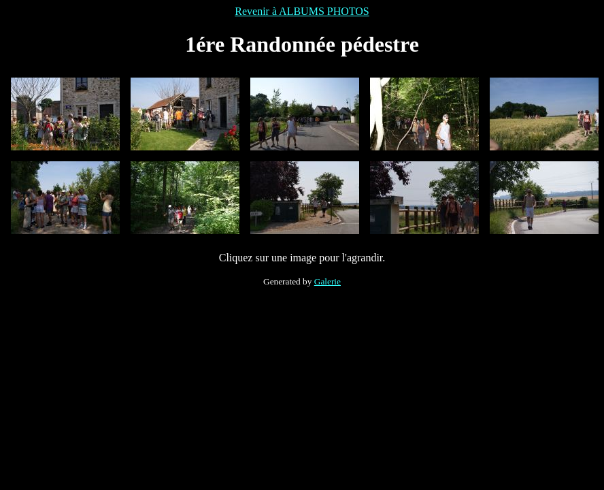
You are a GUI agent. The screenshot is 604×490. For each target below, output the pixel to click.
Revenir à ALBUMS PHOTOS (302, 11)
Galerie (327, 281)
